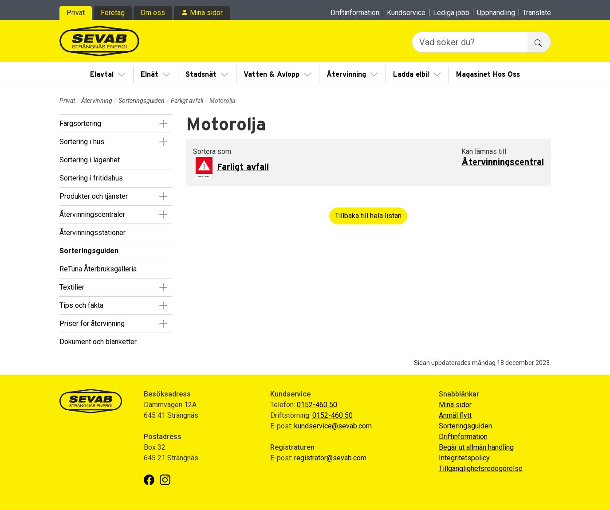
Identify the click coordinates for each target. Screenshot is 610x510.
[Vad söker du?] (470, 42)
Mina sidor (206, 12)
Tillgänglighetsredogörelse (481, 468)
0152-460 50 (317, 404)
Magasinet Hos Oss (488, 74)
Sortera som (212, 151)
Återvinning (346, 74)
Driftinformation (355, 12)
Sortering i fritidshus (91, 178)
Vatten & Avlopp (271, 74)
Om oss (153, 12)
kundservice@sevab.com (333, 426)
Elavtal (102, 74)
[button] (163, 124)
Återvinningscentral (502, 162)
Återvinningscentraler (92, 214)
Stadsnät (200, 74)
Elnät (149, 74)
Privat (76, 12)
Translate (537, 12)
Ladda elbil (411, 74)
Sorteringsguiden (141, 100)
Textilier (71, 287)
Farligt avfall (187, 100)
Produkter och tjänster (93, 196)
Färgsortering (80, 123)
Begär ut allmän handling (476, 447)
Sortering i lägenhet (89, 160)
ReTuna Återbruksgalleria (98, 269)
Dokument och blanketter (98, 341)
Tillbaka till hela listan (368, 216)
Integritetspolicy (464, 458)
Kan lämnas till (483, 151)
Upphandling (496, 12)
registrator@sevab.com (330, 458)
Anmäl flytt (455, 415)
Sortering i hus (81, 141)
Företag (113, 12)
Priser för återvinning (92, 323)
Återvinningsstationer (92, 232)
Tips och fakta (81, 305)
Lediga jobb (451, 12)
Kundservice (406, 12)
